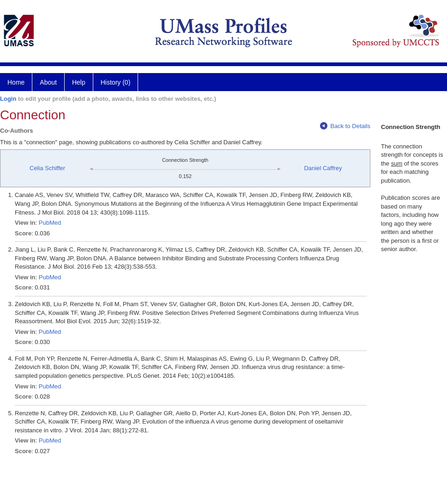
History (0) (116, 82)
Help (78, 82)
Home (15, 82)
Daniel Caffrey (323, 168)
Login (8, 98)
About (48, 82)
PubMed (50, 222)
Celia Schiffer (47, 168)
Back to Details (345, 126)
